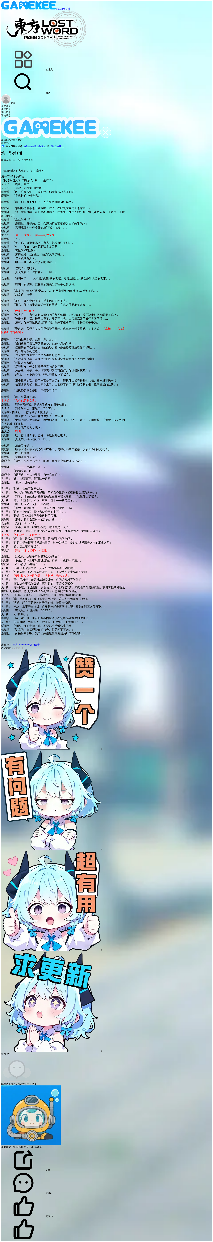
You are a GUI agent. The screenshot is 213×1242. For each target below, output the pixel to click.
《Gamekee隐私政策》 (35, 146)
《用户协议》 (57, 146)
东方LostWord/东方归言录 (26, 644)
